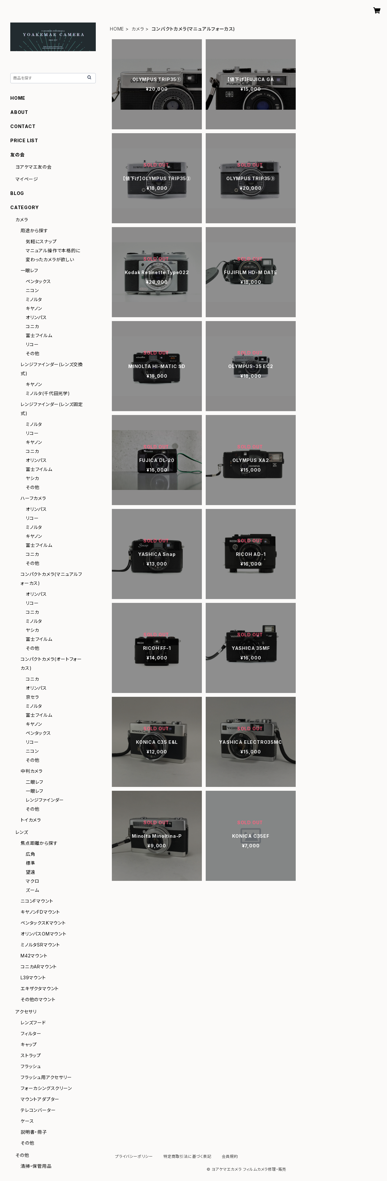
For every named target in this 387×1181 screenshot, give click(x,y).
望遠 (30, 872)
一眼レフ (29, 270)
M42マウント (34, 955)
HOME (117, 29)
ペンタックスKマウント (43, 923)
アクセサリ (26, 1011)
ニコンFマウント (37, 901)
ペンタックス (38, 281)
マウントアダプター (40, 1099)
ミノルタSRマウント (40, 944)
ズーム (32, 890)
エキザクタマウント (40, 988)
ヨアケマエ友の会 (33, 167)
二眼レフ (34, 782)
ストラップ (31, 1055)
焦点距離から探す (39, 843)
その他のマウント (38, 999)
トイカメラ (31, 820)
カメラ (137, 29)
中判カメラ (32, 771)
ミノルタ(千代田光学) (48, 393)
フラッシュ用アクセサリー (46, 1077)
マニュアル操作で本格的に (53, 250)
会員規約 (230, 1156)
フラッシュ (31, 1066)
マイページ (26, 179)
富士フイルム (39, 335)
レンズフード (33, 1022)
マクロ (32, 881)
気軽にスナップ (41, 241)
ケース (27, 1121)
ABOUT (19, 112)
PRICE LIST (24, 140)
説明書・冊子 (34, 1132)
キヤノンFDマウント (40, 912)
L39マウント (33, 977)
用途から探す (34, 230)
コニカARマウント (39, 966)
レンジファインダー (45, 800)
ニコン (32, 290)
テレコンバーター (38, 1110)
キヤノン (34, 308)
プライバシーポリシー (134, 1156)
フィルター (31, 1033)
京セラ (32, 697)
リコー (32, 344)
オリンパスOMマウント (44, 933)
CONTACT (23, 126)
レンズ (21, 832)
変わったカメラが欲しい (50, 259)
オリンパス (36, 317)
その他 (32, 353)
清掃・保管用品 (36, 1166)
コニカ (32, 326)
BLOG (17, 193)
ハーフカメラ (33, 498)
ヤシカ (32, 478)
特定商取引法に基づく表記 (187, 1156)
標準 (30, 863)
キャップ (29, 1044)
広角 (30, 854)
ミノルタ (34, 299)
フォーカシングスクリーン (46, 1088)
